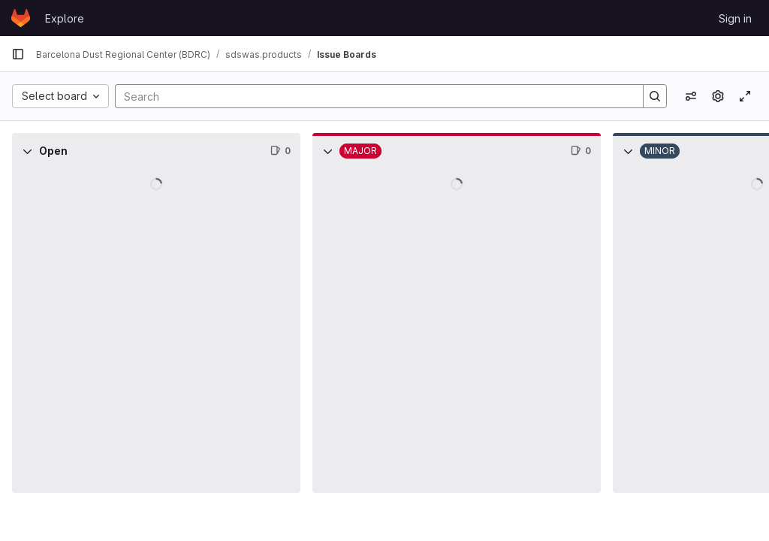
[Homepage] (20, 18)
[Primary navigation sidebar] (18, 54)
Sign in (735, 18)
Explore (64, 18)
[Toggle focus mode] (745, 96)
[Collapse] (27, 151)
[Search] (372, 96)
